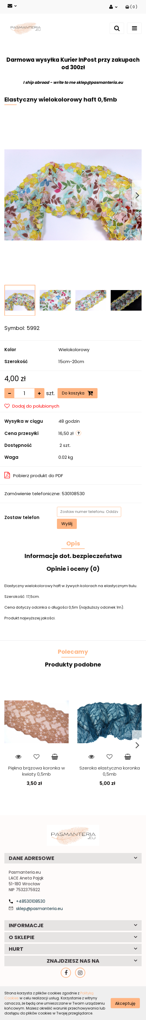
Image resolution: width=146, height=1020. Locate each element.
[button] (131, 7)
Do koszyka (77, 393)
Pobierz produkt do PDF (33, 475)
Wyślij (66, 524)
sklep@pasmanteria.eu (39, 908)
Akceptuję (125, 1003)
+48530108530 (30, 901)
